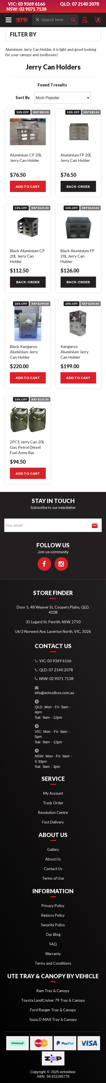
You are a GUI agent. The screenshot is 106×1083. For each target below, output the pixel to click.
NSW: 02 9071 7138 (26, 9)
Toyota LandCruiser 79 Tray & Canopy (53, 1000)
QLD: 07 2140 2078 (79, 3)
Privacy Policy (53, 905)
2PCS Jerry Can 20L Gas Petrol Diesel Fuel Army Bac (27, 447)
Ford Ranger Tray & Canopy (53, 1010)
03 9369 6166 (59, 661)
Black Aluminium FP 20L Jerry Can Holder (77, 256)
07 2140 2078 (61, 670)
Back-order (78, 186)
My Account (53, 793)
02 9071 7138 (61, 678)
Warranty (53, 953)
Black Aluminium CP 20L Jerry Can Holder (27, 256)
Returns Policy (53, 915)
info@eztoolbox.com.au (54, 692)
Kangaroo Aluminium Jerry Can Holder (74, 351)
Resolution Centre (53, 812)
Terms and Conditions (53, 963)
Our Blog (53, 934)
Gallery (53, 849)
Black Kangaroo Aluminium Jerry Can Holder (24, 351)
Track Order (53, 803)
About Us (53, 859)
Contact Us (53, 868)
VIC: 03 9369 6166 (26, 3)
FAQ (53, 944)
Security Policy (53, 925)
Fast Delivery (53, 822)
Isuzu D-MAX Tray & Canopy (53, 1019)
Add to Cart (28, 186)
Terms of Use (53, 878)
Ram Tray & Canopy (53, 990)
